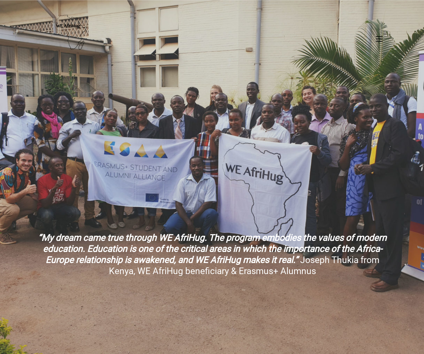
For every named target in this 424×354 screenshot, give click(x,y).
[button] (379, 39)
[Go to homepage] (64, 39)
